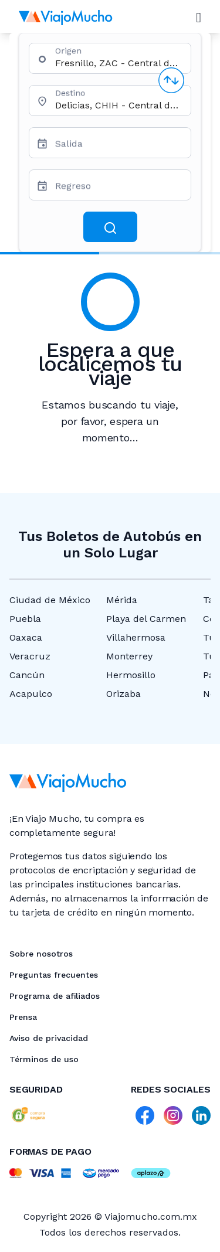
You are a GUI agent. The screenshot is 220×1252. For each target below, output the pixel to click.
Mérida (121, 599)
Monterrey (129, 656)
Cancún (27, 675)
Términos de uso (44, 1059)
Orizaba (123, 693)
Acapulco (30, 693)
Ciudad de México (49, 599)
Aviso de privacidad (48, 1038)
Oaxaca (25, 637)
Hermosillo (130, 675)
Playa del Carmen (146, 618)
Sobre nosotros (41, 953)
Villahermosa (135, 637)
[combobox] (118, 63)
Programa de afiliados (54, 996)
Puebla (25, 618)
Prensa (23, 1017)
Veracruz (29, 656)
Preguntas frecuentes (53, 974)
